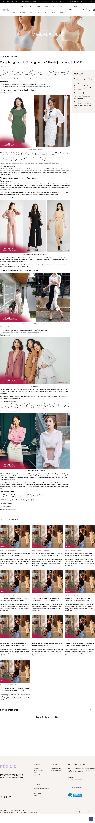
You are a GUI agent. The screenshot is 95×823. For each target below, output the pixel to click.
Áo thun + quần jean (80, 93)
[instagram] (5, 797)
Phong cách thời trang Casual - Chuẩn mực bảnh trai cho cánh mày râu (24, 84)
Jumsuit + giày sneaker (81, 94)
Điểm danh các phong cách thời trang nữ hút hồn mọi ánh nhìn (15, 554)
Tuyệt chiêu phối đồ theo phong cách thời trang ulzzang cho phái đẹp (46, 599)
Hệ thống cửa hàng (5, 506)
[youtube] (10, 797)
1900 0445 (71, 777)
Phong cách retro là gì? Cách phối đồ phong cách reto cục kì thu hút (14, 689)
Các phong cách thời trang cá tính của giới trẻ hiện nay (19, 496)
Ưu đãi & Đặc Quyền (56, 770)
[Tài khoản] (90, 10)
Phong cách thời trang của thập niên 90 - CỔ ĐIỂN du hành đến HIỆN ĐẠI (79, 644)
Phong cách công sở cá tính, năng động (82, 88)
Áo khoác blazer (79, 101)
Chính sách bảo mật (74, 812)
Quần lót (39, 9)
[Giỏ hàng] (94, 10)
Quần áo (46, 9)
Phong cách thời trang (9, 56)
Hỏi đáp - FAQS (37, 793)
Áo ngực (31, 9)
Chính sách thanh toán (39, 792)
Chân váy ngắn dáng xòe (81, 86)
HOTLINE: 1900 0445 (17, 1)
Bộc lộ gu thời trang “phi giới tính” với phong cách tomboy (47, 644)
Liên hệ (35, 772)
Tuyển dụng (76, 9)
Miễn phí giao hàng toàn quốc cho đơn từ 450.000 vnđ (50, 1)
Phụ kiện (53, 9)
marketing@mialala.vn (76, 779)
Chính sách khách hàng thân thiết (42, 790)
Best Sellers (13, 9)
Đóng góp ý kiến (77, 787)
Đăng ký (53, 768)
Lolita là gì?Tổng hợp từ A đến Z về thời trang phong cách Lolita (22, 332)
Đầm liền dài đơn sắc (80, 84)
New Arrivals (22, 9)
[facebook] (1, 797)
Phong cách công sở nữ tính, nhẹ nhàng (83, 79)
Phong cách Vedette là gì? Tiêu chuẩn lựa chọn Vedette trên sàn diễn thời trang (26, 86)
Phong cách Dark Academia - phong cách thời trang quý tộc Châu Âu (23, 495)
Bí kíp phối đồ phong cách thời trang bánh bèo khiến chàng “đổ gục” (14, 599)
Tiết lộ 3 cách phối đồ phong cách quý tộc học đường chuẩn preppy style (47, 554)
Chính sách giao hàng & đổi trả (41, 788)
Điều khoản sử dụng (88, 812)
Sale (70, 9)
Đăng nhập (58, 768)
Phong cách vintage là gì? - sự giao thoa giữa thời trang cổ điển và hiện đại (25, 330)
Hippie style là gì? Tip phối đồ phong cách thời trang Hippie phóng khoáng (79, 554)
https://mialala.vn (11, 509)
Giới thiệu (36, 768)
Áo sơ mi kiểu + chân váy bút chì (82, 106)
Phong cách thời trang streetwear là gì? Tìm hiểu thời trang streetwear (80, 599)
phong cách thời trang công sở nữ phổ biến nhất (28, 78)
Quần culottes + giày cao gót (82, 103)
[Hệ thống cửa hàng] (87, 10)
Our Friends (62, 9)
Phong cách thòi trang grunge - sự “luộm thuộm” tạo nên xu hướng (13, 644)
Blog (35, 776)
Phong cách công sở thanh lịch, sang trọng (82, 97)
